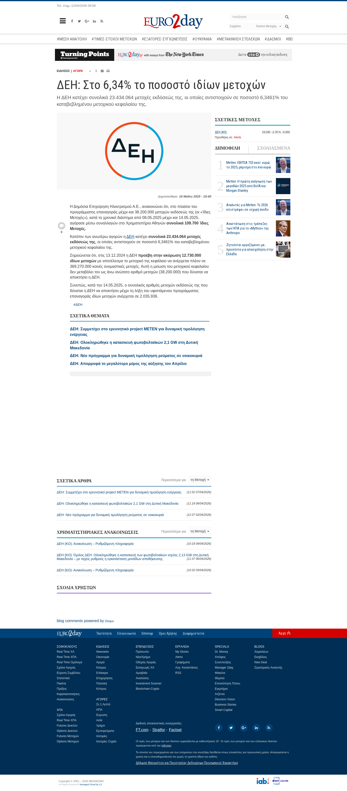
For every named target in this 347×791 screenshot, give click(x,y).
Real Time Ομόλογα (69, 662)
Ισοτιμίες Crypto (106, 741)
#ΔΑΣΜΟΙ (273, 39)
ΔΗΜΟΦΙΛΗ (227, 148)
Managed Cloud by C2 (91, 784)
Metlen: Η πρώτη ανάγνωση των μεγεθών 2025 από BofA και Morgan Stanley (249, 186)
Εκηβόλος (260, 657)
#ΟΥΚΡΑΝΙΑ (202, 39)
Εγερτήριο (221, 688)
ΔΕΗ (130, 237)
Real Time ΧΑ (65, 651)
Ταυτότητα (104, 633)
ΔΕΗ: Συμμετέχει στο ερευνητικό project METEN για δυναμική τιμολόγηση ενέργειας (134, 492)
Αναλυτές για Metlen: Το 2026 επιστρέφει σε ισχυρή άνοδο (247, 207)
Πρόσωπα (142, 651)
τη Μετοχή (200, 480)
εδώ (253, 54)
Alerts (237, 137)
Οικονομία (102, 657)
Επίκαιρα (102, 673)
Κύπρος (101, 688)
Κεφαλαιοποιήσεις (68, 694)
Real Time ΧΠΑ (67, 657)
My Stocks (182, 651)
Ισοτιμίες (101, 736)
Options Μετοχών (68, 741)
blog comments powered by (85, 621)
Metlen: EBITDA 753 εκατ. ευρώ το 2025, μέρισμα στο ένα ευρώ (248, 164)
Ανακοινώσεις (65, 699)
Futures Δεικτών (67, 725)
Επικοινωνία (126, 633)
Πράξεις (62, 688)
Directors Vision (225, 699)
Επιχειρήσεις (104, 678)
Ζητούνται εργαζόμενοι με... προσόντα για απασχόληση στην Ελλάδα (249, 249)
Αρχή (282, 633)
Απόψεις (220, 657)
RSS (178, 673)
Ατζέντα (220, 694)
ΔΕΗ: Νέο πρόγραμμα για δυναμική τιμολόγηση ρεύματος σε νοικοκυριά (134, 515)
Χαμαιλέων (261, 651)
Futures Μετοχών (68, 736)
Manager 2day (224, 667)
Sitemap (147, 633)
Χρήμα (100, 725)
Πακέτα (61, 683)
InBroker (166, 745)
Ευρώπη (101, 715)
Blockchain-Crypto (147, 688)
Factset (175, 730)
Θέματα (220, 678)
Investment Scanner (149, 683)
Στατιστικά (63, 678)
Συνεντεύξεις (223, 662)
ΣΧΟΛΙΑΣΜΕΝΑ (273, 148)
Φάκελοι (220, 673)
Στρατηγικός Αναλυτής (268, 667)
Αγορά (100, 662)
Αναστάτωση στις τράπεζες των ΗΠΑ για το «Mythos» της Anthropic (247, 228)
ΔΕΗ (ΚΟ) (221, 132)
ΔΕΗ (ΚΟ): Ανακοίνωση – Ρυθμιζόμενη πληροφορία (134, 544)
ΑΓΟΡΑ (78, 71)
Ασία (99, 720)
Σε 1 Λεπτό (103, 704)
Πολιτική (101, 683)
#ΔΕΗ (77, 304)
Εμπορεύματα (105, 731)
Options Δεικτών (67, 731)
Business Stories (225, 704)
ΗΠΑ (99, 709)
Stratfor (158, 730)
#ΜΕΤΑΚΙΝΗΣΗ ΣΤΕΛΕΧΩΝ (238, 39)
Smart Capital (224, 710)
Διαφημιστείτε (193, 633)
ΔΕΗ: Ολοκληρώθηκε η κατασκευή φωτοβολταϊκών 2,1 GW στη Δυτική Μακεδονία (134, 503)
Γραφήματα (182, 662)
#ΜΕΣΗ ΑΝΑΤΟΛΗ (72, 39)
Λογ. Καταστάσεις (186, 667)
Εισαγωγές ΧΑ (145, 667)
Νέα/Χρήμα (143, 657)
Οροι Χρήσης (168, 633)
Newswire (102, 651)
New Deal (260, 662)
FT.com (142, 730)
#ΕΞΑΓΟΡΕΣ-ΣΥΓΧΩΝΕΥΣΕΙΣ (164, 39)
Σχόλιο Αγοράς (66, 667)
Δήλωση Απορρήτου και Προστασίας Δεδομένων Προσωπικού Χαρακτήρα (187, 763)
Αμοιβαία (141, 673)
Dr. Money (221, 651)
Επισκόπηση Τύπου (227, 683)
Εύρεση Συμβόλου (68, 673)
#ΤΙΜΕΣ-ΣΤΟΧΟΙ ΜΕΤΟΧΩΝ (114, 39)
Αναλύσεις (142, 678)
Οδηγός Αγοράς (146, 662)
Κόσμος (101, 667)
